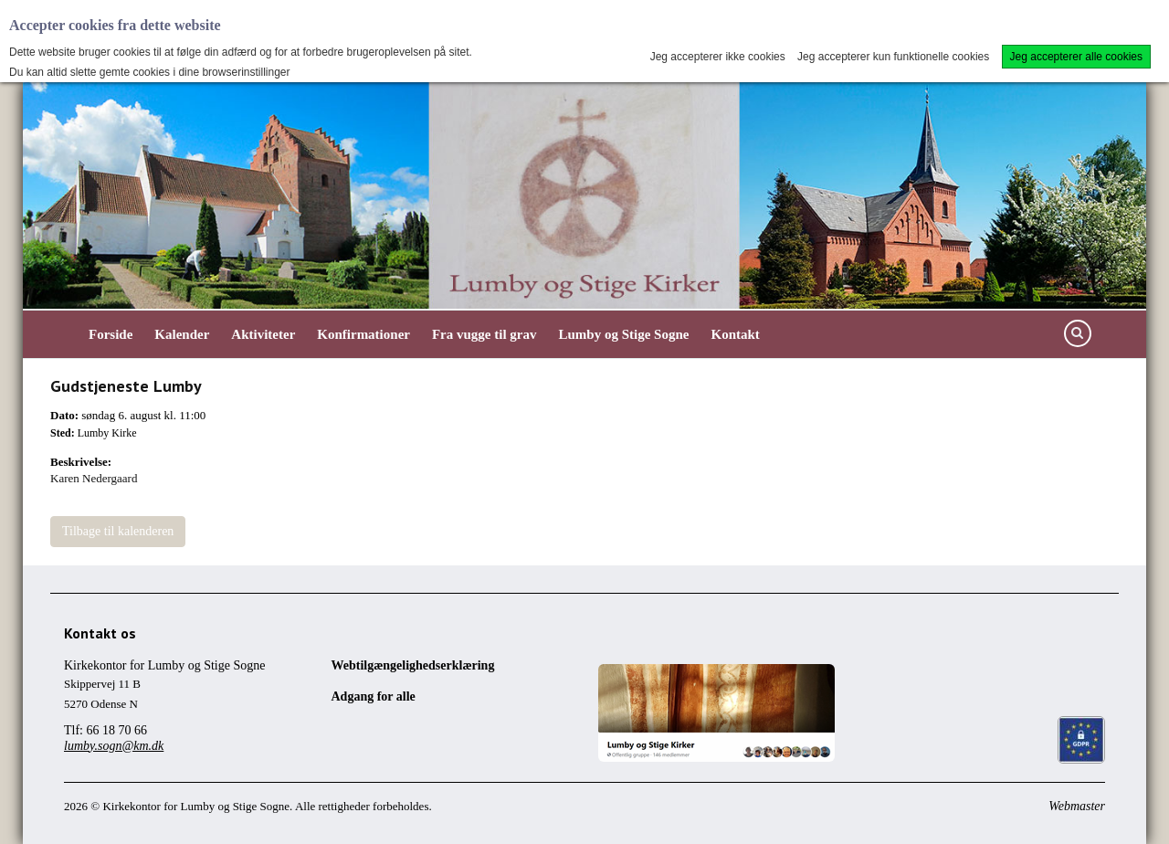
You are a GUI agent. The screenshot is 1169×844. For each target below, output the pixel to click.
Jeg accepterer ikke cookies (717, 56)
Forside (110, 334)
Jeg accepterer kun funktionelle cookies (893, 56)
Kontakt (735, 334)
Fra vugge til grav (484, 334)
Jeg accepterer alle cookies (1076, 56)
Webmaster (1076, 806)
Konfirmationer (363, 334)
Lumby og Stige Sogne (624, 334)
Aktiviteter (263, 334)
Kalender (181, 334)
